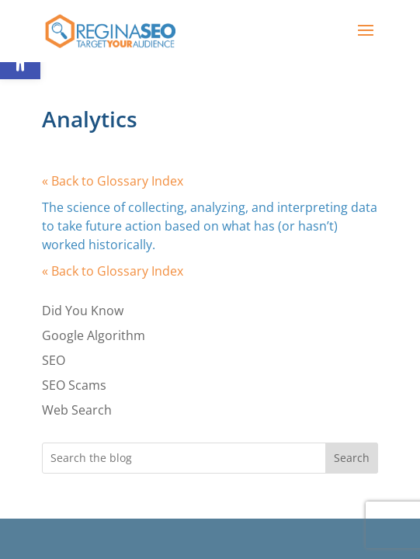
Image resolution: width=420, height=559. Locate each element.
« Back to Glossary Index (112, 180)
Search (352, 457)
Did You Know (82, 310)
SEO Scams (74, 385)
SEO (53, 360)
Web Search (77, 409)
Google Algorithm (93, 335)
